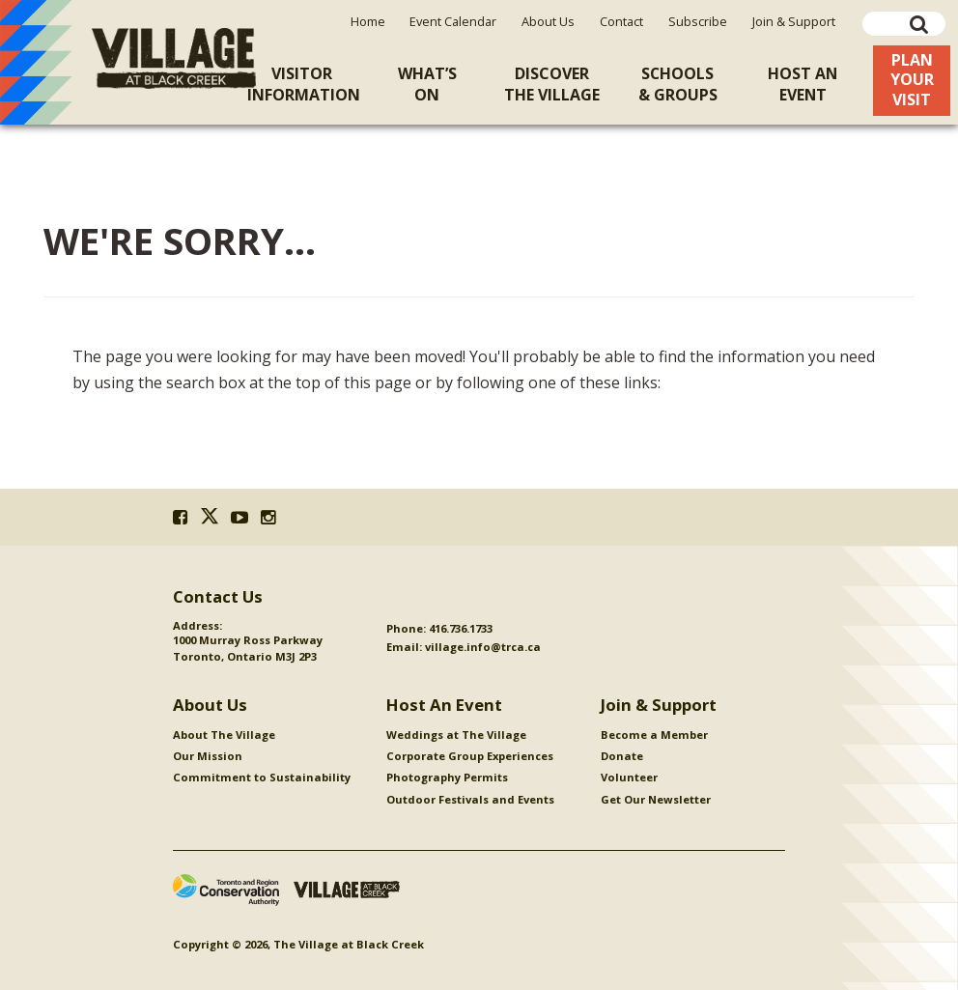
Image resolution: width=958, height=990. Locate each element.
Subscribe (697, 21)
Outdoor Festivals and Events (470, 799)
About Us (548, 21)
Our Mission (207, 756)
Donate (622, 756)
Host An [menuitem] (802, 84)
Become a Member (654, 734)
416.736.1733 (461, 628)
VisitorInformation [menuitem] (303, 84)
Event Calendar (452, 21)
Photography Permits (447, 777)
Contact (621, 21)
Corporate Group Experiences (469, 756)
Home (368, 21)
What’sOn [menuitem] (427, 84)
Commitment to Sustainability (262, 777)
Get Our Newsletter (656, 799)
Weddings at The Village (456, 734)
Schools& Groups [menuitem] (678, 84)
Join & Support (793, 21)
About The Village (224, 734)
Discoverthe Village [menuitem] (552, 84)
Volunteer (629, 777)
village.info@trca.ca (483, 646)
